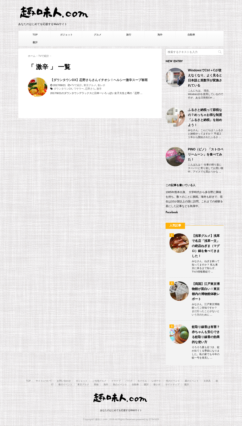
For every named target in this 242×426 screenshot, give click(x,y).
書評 (35, 42)
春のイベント (65, 384)
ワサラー (79, 88)
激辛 (99, 88)
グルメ (97, 34)
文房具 (207, 380)
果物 (96, 384)
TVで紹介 (76, 85)
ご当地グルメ (99, 380)
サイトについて (44, 380)
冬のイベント (173, 380)
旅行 (128, 34)
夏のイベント (192, 380)
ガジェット (66, 34)
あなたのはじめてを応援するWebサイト (121, 410)
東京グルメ (90, 85)
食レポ (101, 85)
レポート (156, 380)
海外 (159, 34)
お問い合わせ (64, 380)
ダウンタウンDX (63, 88)
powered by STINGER (147, 419)
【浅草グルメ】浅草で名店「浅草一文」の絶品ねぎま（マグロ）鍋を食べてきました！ (206, 246)
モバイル (142, 380)
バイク (128, 380)
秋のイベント (120, 384)
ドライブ (116, 380)
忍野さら (90, 88)
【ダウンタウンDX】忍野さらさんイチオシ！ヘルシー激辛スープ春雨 (99, 80)
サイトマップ (172, 384)
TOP (35, 34)
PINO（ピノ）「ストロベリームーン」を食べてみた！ (205, 154)
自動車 (191, 34)
